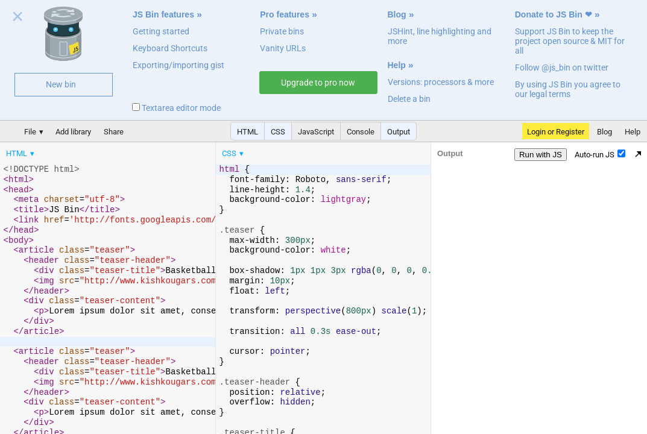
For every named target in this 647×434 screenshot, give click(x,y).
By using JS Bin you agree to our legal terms (567, 89)
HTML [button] (247, 131)
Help (397, 65)
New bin (61, 84)
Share (114, 131)
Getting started (161, 31)
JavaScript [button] (316, 131)
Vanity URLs (283, 48)
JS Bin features (163, 14)
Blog (397, 14)
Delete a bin (409, 99)
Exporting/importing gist (178, 65)
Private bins (282, 31)
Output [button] (398, 131)
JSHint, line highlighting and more (439, 36)
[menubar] (96, 151)
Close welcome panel (18, 18)
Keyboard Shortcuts (170, 48)
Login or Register (555, 131)
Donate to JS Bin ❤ (553, 14)
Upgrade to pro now (318, 82)
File (30, 131)
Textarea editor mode (176, 108)
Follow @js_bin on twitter (561, 67)
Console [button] (360, 131)
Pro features (284, 14)
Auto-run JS (600, 154)
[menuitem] (21, 153)
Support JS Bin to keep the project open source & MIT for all (570, 41)
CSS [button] (278, 131)
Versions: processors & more (441, 82)
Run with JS (540, 154)
